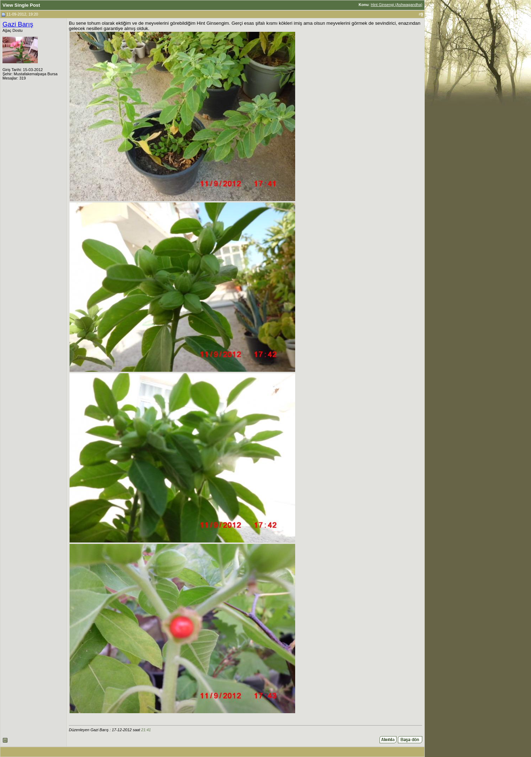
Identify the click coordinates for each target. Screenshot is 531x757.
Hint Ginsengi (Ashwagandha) (396, 4)
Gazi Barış (17, 24)
